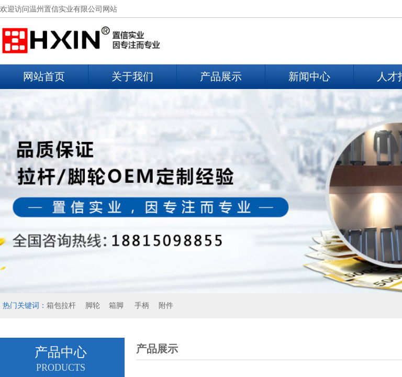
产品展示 (221, 76)
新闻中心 (309, 76)
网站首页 (44, 76)
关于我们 (132, 76)
